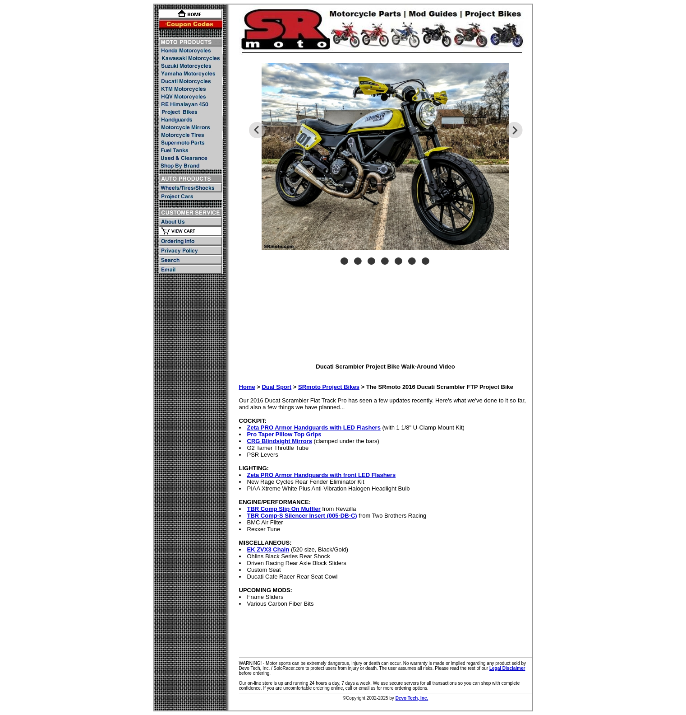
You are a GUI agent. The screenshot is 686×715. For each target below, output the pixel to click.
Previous (257, 130)
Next (514, 130)
